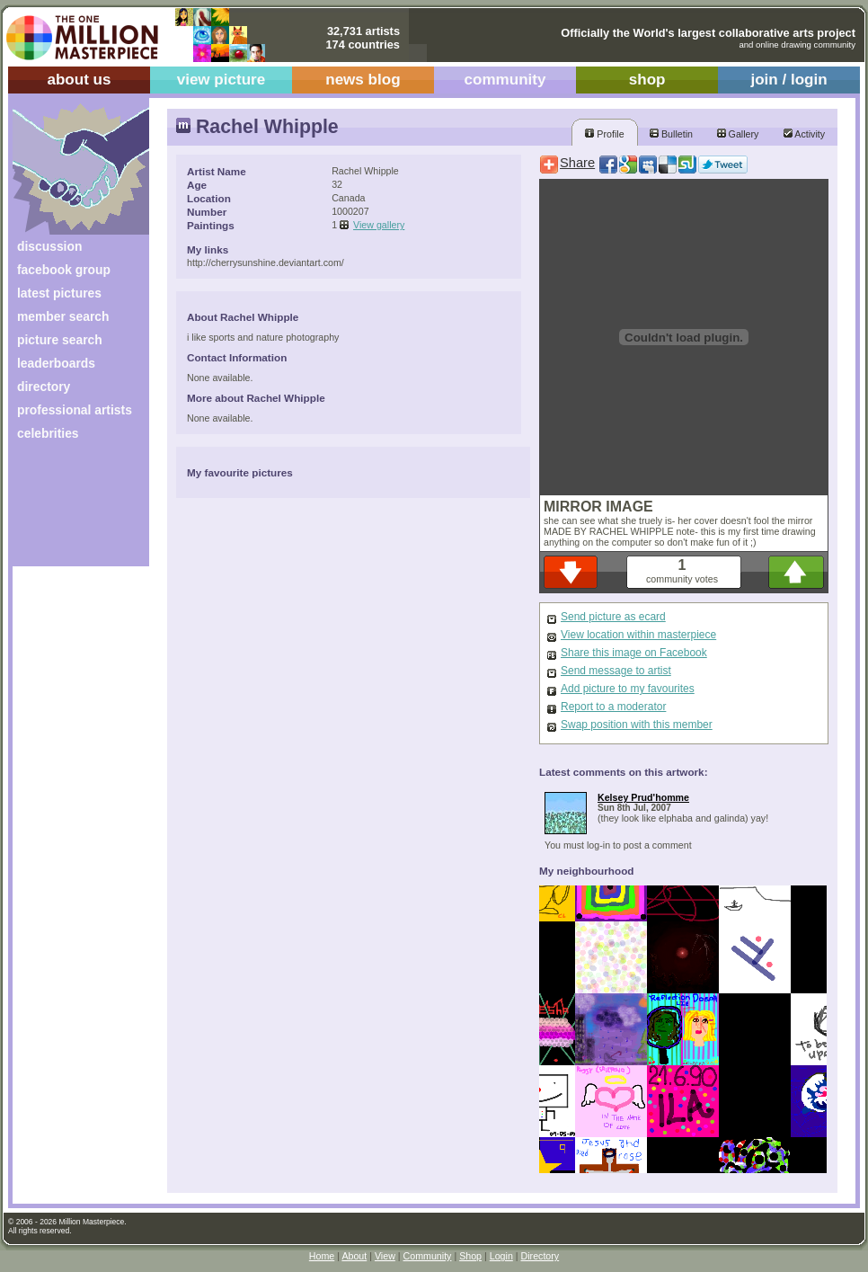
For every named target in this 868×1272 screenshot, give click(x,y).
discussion (49, 246)
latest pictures (59, 293)
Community (427, 1255)
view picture (221, 79)
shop (647, 79)
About (354, 1255)
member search (63, 316)
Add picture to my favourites (628, 688)
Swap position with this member (637, 724)
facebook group (64, 269)
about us (79, 79)
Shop (470, 1255)
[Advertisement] (69, 510)
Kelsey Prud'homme (643, 797)
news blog (362, 79)
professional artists (74, 410)
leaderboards (56, 363)
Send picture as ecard (613, 616)
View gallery (378, 224)
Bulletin (671, 134)
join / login (788, 79)
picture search (59, 340)
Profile (604, 134)
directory (43, 386)
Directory (540, 1255)
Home (321, 1255)
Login (501, 1255)
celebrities (48, 433)
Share (577, 163)
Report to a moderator (613, 706)
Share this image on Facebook (634, 652)
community (505, 79)
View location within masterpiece (638, 634)
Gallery (738, 134)
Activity (804, 134)
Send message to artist (616, 670)
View (385, 1255)
